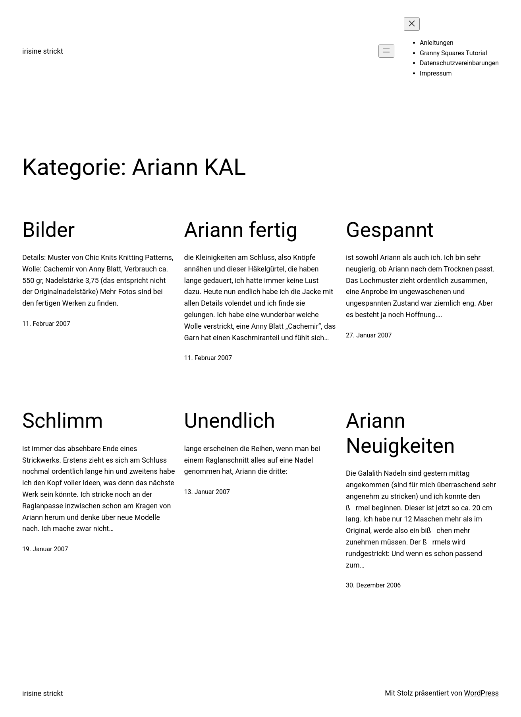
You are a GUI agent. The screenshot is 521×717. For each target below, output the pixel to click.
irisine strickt (42, 51)
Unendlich (229, 421)
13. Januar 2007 (207, 492)
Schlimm (62, 421)
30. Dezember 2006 (373, 585)
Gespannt (390, 230)
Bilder (48, 230)
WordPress (481, 693)
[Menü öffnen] (386, 51)
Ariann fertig (241, 230)
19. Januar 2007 (45, 549)
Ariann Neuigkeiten (400, 433)
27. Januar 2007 (369, 335)
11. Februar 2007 (46, 323)
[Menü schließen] (412, 24)
